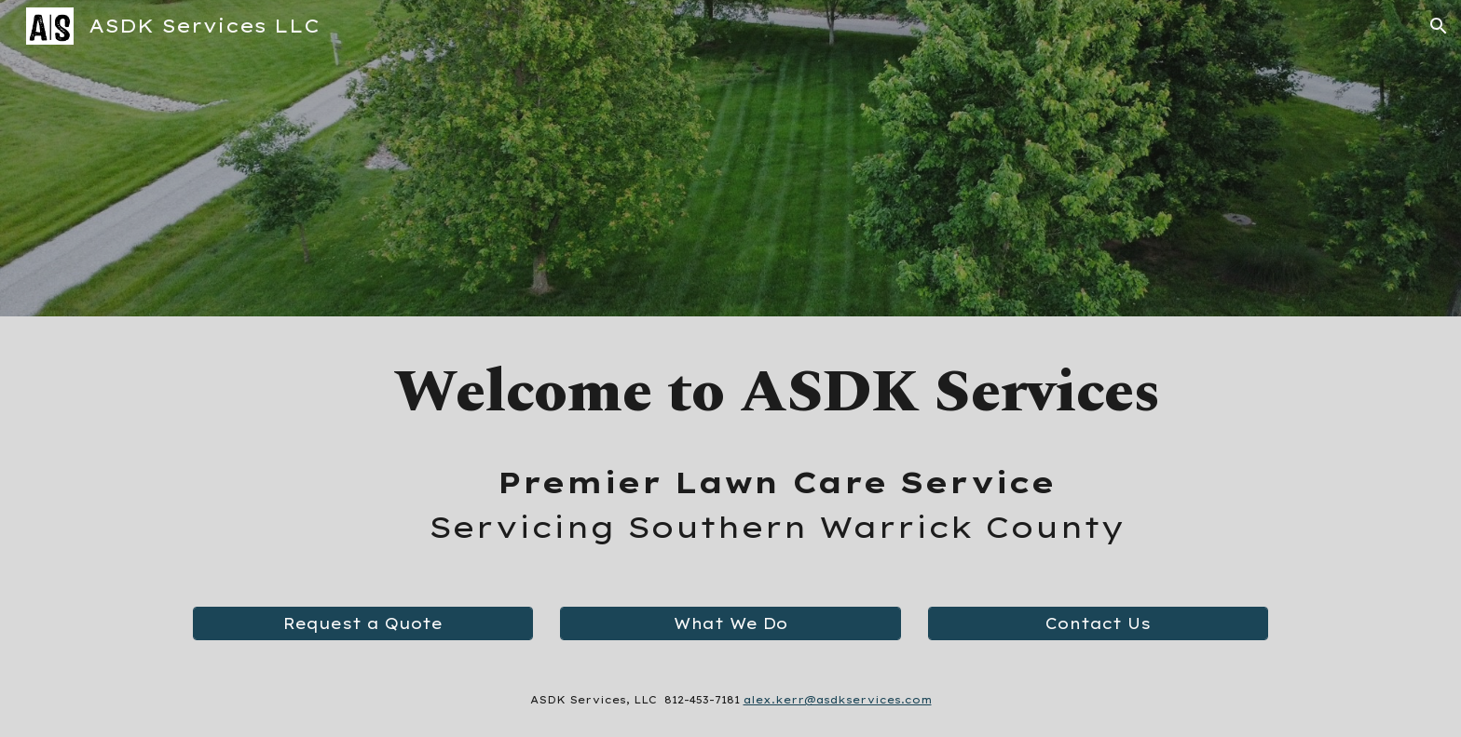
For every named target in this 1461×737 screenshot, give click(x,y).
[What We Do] (730, 623)
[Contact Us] (1098, 623)
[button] (1438, 26)
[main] (776, 393)
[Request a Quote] (363, 623)
